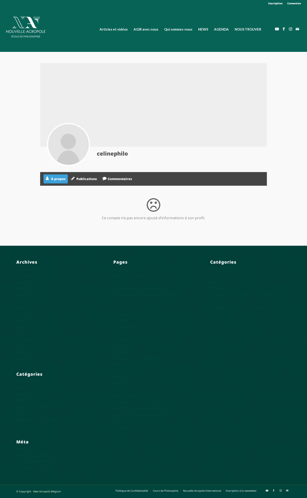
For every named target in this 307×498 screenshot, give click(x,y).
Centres (120, 300)
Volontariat (123, 428)
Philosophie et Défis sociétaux (43, 419)
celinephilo (112, 153)
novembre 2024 (30, 307)
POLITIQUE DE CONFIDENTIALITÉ (143, 408)
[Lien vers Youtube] (277, 29)
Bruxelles (24, 394)
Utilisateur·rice (126, 421)
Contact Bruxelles (129, 326)
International (125, 364)
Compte (120, 307)
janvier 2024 (27, 326)
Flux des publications (35, 455)
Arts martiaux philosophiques (139, 288)
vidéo (21, 425)
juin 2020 (24, 358)
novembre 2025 (30, 281)
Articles (22, 387)
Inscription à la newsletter (136, 358)
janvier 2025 (27, 300)
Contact (120, 319)
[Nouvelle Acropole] (25, 26)
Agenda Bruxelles (129, 275)
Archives (24, 381)
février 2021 (27, 339)
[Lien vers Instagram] (290, 29)
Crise (20, 400)
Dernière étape (127, 345)
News (21, 413)
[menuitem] (275, 3)
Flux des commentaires (37, 461)
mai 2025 (24, 294)
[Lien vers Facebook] (283, 29)
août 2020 (25, 351)
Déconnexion (125, 339)
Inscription (275, 3)
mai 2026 (24, 269)
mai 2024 (24, 313)
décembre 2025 (30, 275)
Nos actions (123, 389)
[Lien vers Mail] (297, 29)
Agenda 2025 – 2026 (131, 269)
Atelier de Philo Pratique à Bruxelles (145, 294)
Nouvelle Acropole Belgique (138, 402)
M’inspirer (122, 370)
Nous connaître (127, 396)
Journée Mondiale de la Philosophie (48, 406)
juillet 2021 (26, 332)
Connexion (294, 3)
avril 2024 (25, 319)
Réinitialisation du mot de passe (142, 415)
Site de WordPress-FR (35, 468)
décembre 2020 (30, 345)
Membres (122, 377)
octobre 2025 (28, 288)
